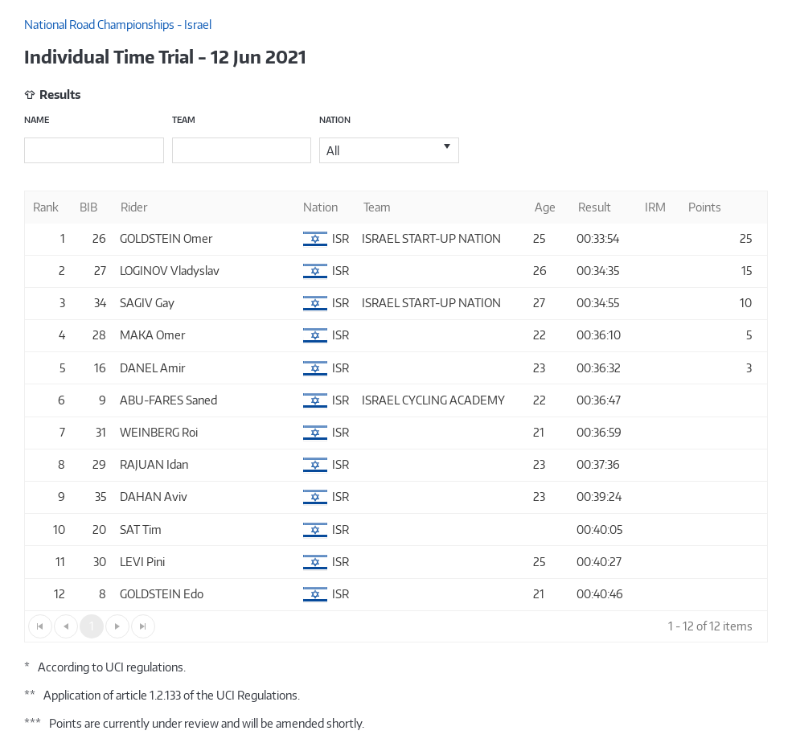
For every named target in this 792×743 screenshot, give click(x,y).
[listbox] (389, 150)
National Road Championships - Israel (117, 24)
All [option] (332, 151)
